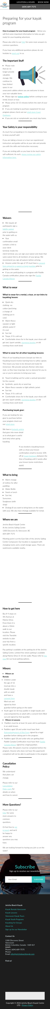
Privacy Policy (27, 1005)
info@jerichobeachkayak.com (22, 954)
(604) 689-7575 (29, 6)
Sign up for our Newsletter (16, 929)
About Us (9, 926)
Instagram (34, 996)
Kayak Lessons (11, 912)
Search (41, 6)
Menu (47, 6)
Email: (7, 954)
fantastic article (18, 429)
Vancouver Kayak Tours (14, 916)
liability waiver (8, 229)
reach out (15, 53)
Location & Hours (26, 2)
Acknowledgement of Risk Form (16, 732)
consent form (9, 698)
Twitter (25, 996)
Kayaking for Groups (13, 923)
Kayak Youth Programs (14, 919)
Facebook (17, 996)
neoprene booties (29, 342)
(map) (7, 947)
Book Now (43, 2)
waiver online (23, 96)
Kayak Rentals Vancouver (15, 909)
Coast (26, 456)
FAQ (23, 42)
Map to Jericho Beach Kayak (18, 976)
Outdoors (33, 456)
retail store (10, 424)
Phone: (8, 949)
